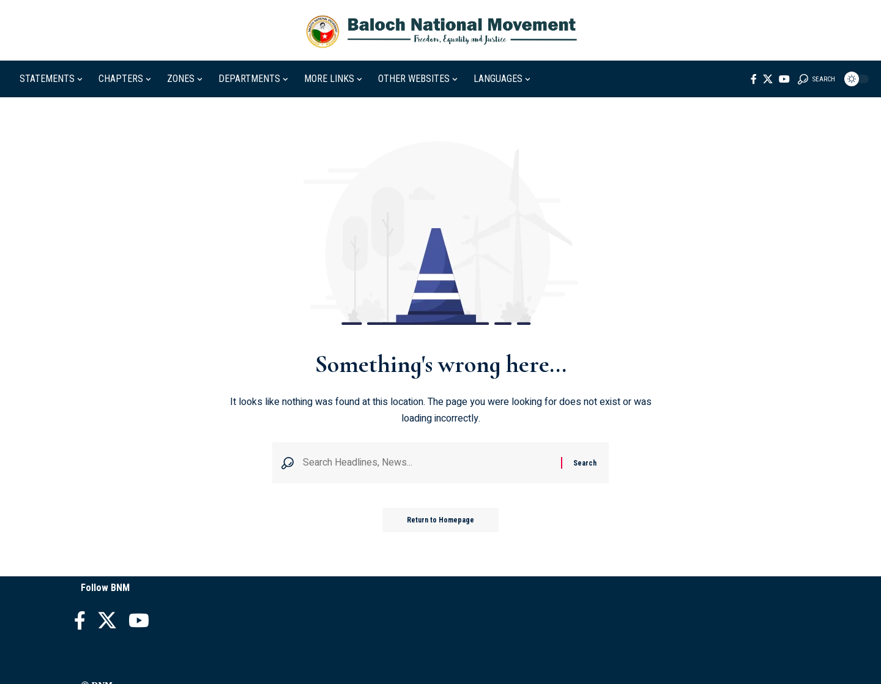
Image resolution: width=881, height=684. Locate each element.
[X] (768, 79)
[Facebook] (754, 79)
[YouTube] (784, 79)
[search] (816, 79)
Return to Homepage (440, 520)
